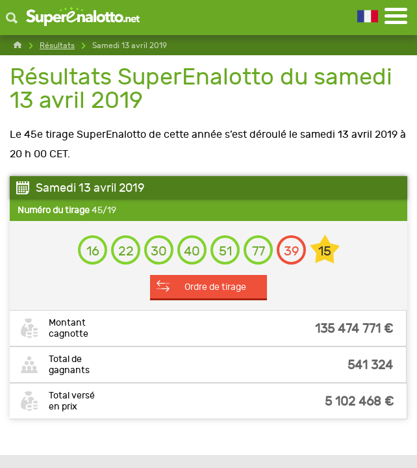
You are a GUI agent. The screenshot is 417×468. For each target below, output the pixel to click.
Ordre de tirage (215, 286)
